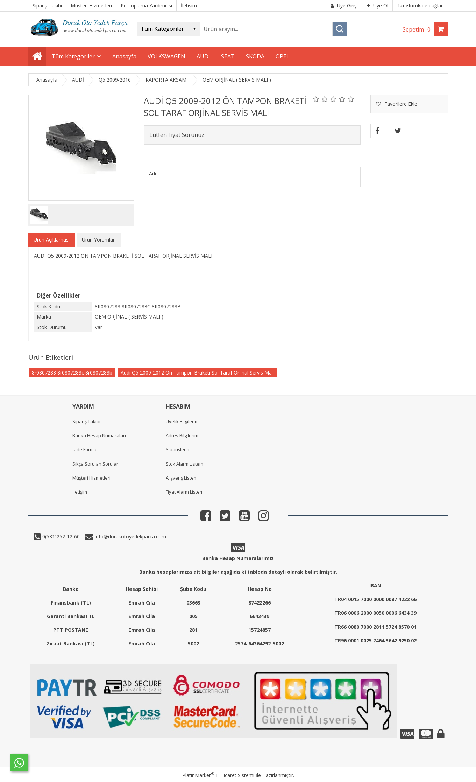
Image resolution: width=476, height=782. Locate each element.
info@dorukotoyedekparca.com (129, 536)
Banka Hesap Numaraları (99, 435)
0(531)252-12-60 (60, 536)
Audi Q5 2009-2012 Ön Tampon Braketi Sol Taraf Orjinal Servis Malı (197, 372)
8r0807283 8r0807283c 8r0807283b (72, 372)
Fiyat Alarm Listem (185, 492)
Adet (154, 173)
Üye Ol (377, 5)
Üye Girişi (344, 5)
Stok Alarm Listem (184, 464)
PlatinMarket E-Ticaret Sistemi (218, 775)
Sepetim (418, 29)
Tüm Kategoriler (73, 56)
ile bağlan (420, 5)
